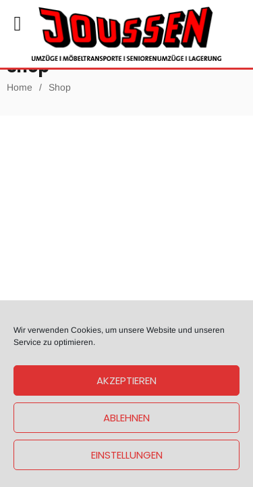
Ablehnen (126, 418)
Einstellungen (127, 455)
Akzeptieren (126, 380)
